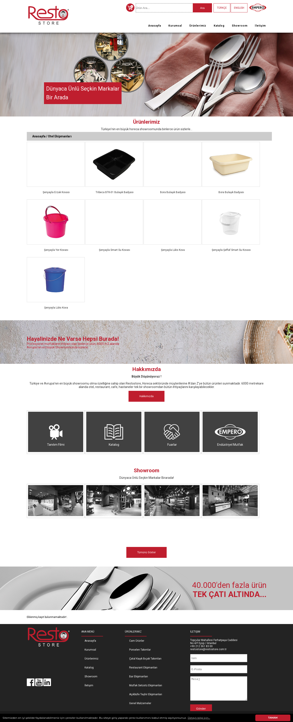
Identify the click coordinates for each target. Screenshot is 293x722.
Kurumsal (175, 25)
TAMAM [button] (273, 717)
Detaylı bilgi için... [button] (199, 717)
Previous (4, 73)
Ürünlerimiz (197, 25)
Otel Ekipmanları (60, 136)
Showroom (239, 25)
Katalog (219, 25)
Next (289, 73)
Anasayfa (154, 25)
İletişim (260, 25)
